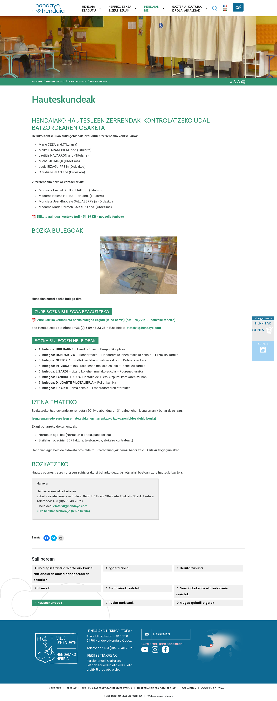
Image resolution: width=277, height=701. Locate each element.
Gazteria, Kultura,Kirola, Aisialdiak (187, 8)
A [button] (231, 81)
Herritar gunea (263, 328)
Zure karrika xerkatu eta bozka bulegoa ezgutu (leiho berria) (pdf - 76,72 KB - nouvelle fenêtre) (106, 320)
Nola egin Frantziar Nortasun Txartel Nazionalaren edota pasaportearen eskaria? (63, 574)
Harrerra (55, 688)
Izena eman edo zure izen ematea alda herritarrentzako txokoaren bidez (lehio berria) (94, 418)
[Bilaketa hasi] (215, 8)
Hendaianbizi (151, 8)
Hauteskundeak (48, 603)
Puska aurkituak (119, 603)
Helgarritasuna (263, 318)
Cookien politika (212, 688)
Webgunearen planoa (160, 696)
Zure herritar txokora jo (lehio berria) (64, 511)
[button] (243, 82)
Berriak (72, 688)
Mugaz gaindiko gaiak (195, 603)
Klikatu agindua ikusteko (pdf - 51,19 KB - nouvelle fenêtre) (80, 216)
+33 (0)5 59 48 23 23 (118, 648)
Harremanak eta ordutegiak (156, 688)
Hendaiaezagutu (89, 8)
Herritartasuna (189, 568)
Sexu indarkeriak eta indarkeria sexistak (202, 591)
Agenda (263, 347)
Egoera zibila (116, 568)
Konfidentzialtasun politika (123, 696)
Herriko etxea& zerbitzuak (119, 8)
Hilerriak (42, 588)
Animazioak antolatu (123, 588)
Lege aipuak (188, 688)
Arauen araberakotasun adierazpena (107, 688)
